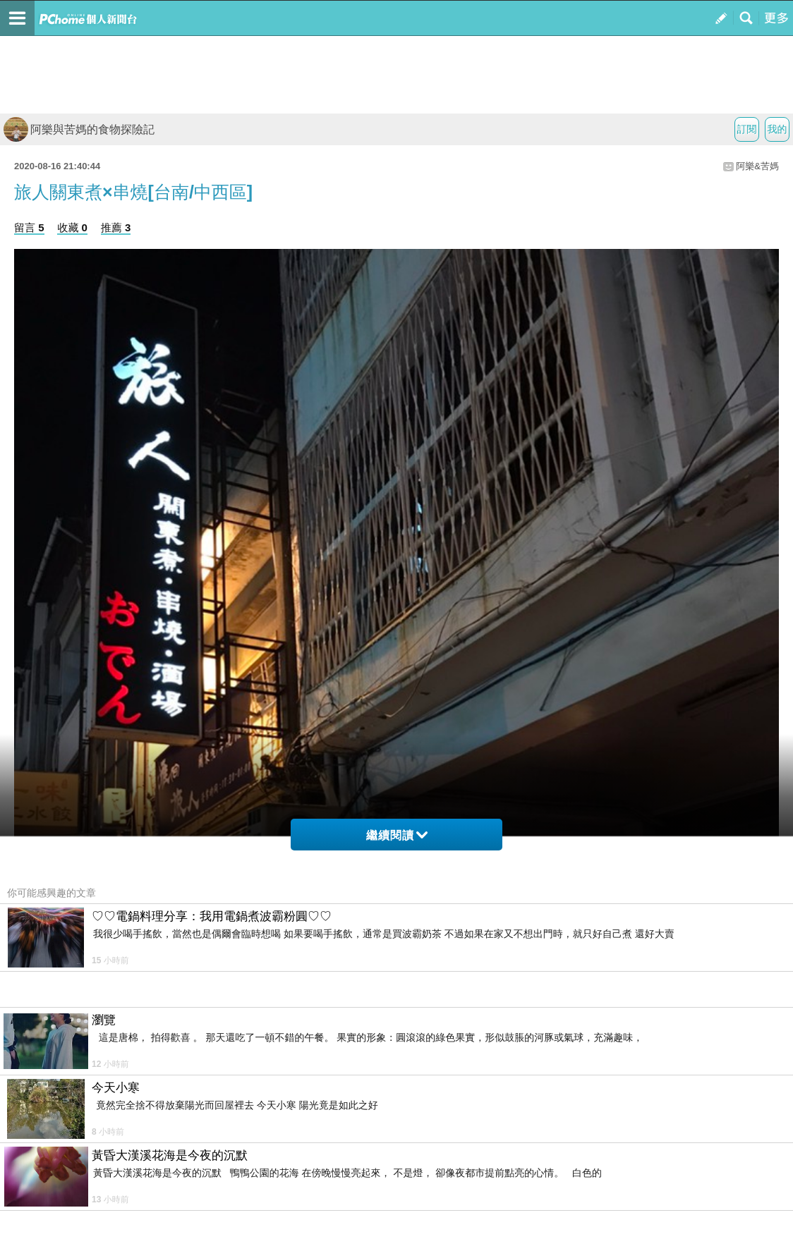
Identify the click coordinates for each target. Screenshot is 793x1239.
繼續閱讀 (397, 835)
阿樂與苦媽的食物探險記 (79, 129)
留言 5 (29, 227)
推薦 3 (116, 227)
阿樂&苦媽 (757, 166)
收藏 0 (72, 227)
